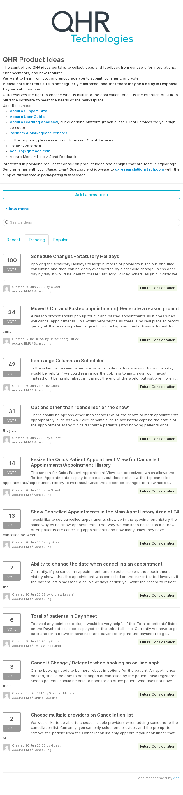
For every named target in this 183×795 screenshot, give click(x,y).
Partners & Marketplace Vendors (38, 133)
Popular (60, 239)
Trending (36, 239)
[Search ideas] (91, 222)
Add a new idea (91, 194)
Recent (13, 239)
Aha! (176, 778)
